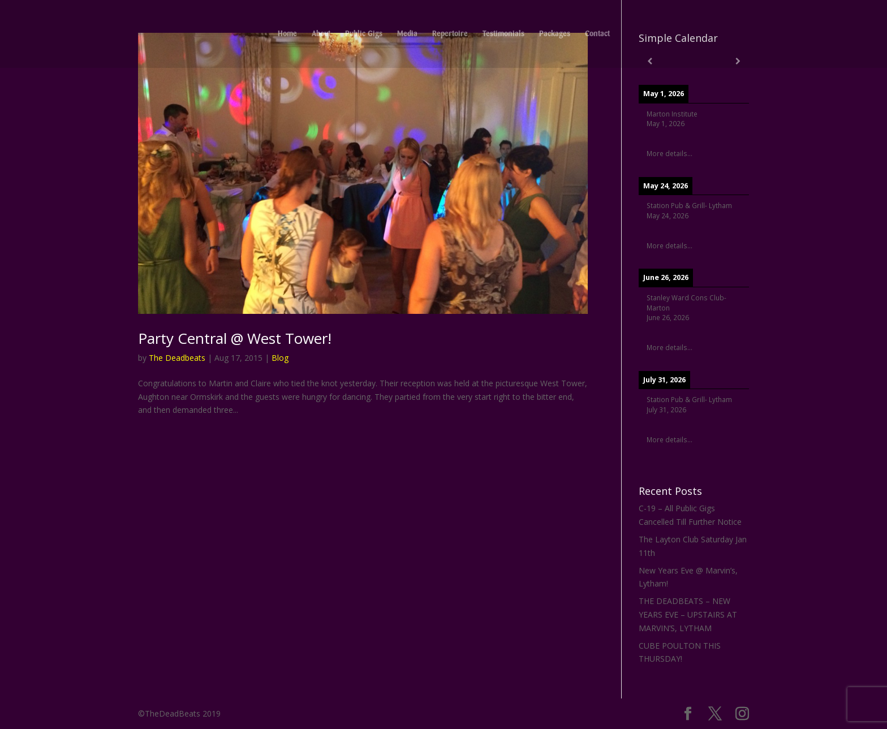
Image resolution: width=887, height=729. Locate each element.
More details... (669, 153)
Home (287, 34)
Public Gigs (363, 34)
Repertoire (450, 34)
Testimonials (503, 34)
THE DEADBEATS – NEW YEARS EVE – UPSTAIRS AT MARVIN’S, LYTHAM (688, 614)
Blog (280, 357)
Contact (597, 34)
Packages (554, 34)
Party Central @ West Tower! (234, 338)
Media (407, 34)
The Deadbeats (177, 357)
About (321, 34)
